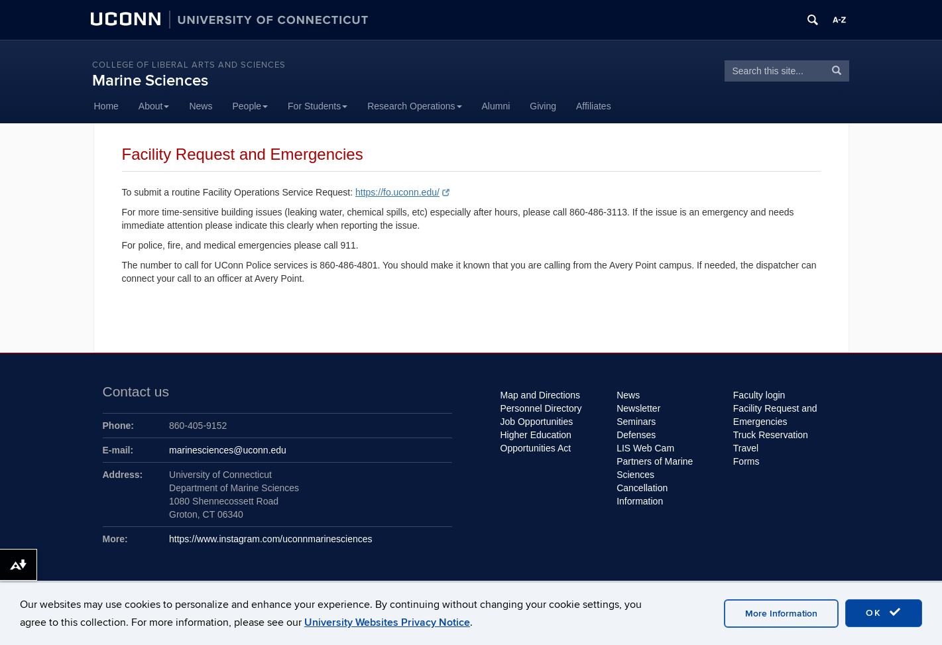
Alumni (496, 106)
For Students (317, 106)
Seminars (636, 421)
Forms (746, 461)
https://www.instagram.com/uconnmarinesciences (271, 539)
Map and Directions (540, 395)
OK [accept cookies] (884, 612)
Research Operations (414, 106)
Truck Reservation (770, 435)
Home (106, 106)
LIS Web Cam (645, 448)
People (250, 106)
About (154, 106)
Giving (543, 106)
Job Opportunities (536, 421)
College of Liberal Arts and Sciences (189, 65)
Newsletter (638, 408)
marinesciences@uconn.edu (227, 450)
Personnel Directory (541, 408)
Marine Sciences (150, 80)
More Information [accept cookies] (781, 613)
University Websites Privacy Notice (387, 622)
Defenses (636, 435)
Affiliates (593, 106)
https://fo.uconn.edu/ (402, 192)
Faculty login (759, 395)
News (200, 106)
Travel (745, 448)
